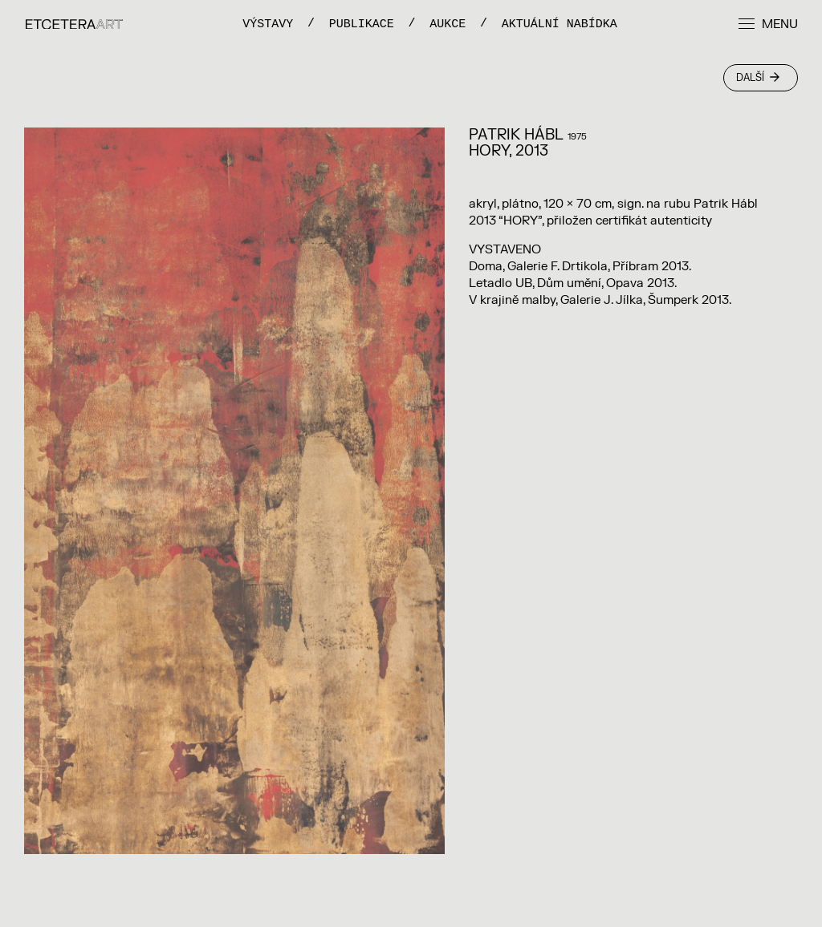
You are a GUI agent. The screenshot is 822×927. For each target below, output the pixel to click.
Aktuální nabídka (559, 23)
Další (757, 77)
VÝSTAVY (267, 23)
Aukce (447, 23)
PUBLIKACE (361, 23)
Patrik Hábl (516, 135)
